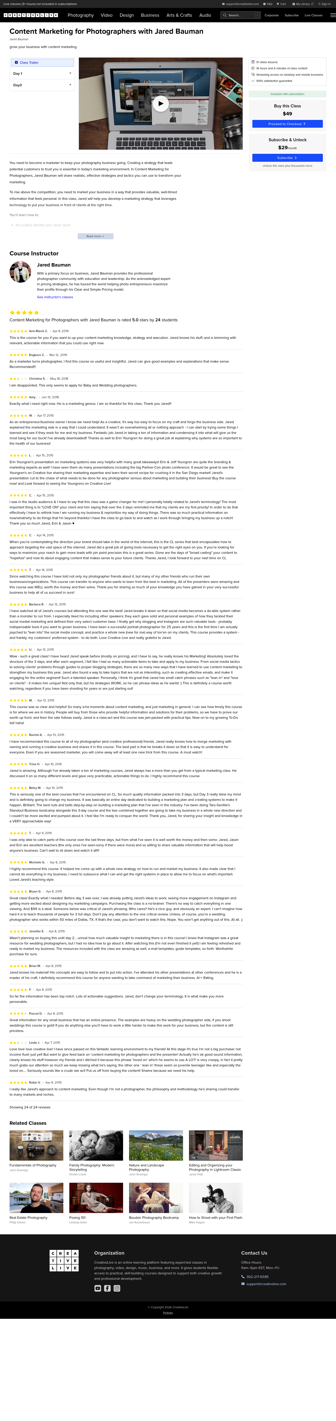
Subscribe (292, 15)
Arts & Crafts (179, 15)
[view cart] (282, 4)
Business (150, 15)
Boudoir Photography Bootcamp (154, 1217)
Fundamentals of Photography (33, 1165)
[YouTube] (97, 1288)
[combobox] (241, 15)
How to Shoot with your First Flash (215, 1217)
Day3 (17, 84)
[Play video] (160, 104)
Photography (81, 15)
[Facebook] (107, 1288)
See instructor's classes (55, 296)
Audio (205, 15)
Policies (168, 1313)
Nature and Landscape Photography (146, 1167)
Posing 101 (77, 1217)
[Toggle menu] (333, 15)
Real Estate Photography (28, 1217)
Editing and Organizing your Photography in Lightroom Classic (215, 1167)
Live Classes (314, 15)
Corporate (272, 15)
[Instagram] (116, 1288)
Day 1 (17, 73)
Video (107, 15)
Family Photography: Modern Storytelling (91, 1167)
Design (127, 15)
